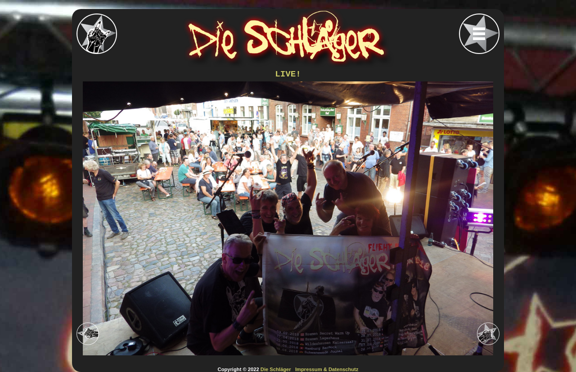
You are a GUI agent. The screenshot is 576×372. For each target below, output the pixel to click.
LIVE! (288, 74)
